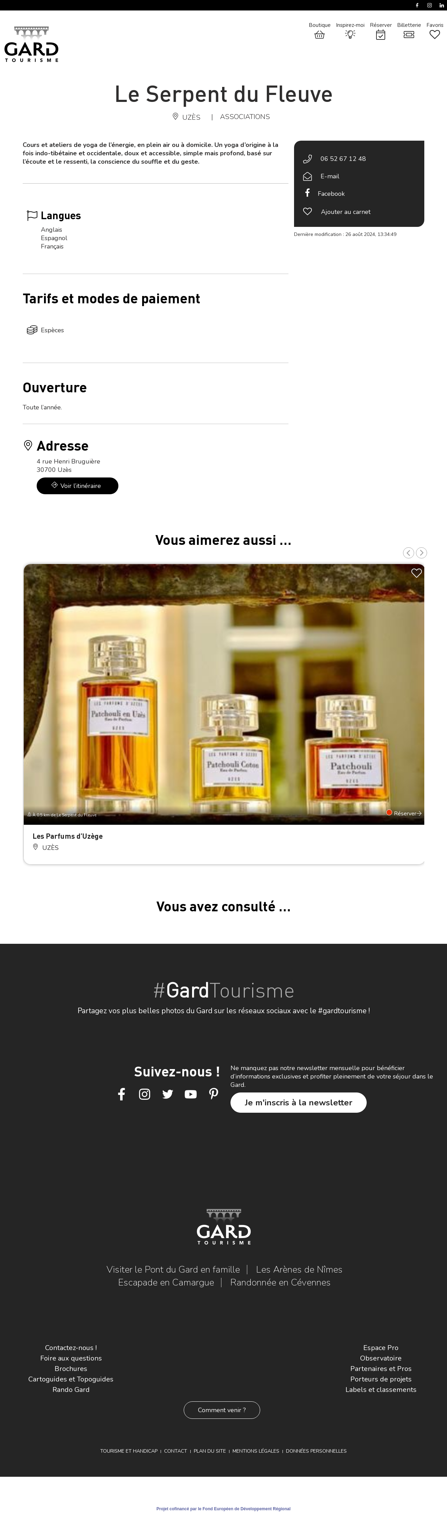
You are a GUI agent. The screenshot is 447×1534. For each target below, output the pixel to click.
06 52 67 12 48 (343, 159)
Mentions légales (256, 1451)
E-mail (330, 176)
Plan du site (210, 1451)
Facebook (331, 194)
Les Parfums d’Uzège (67, 835)
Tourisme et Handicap (128, 1451)
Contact (175, 1451)
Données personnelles (316, 1451)
